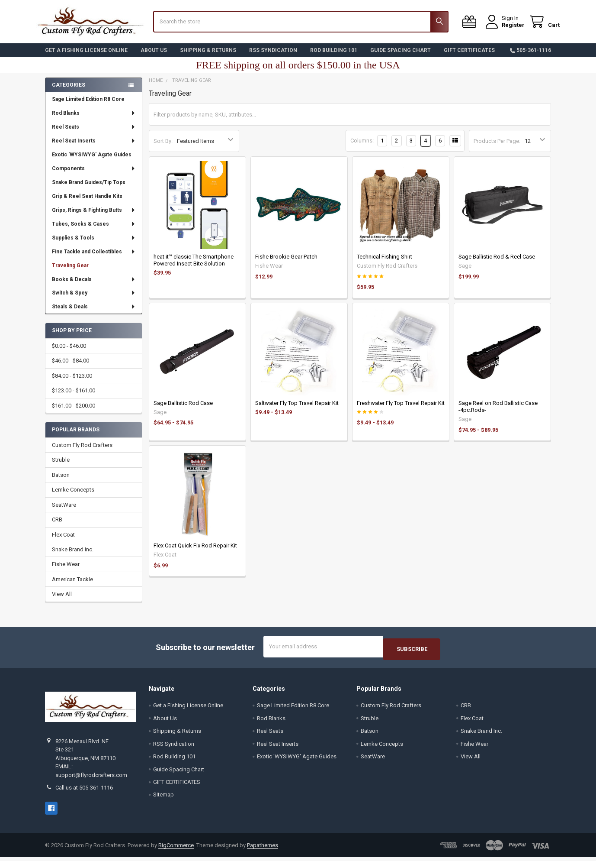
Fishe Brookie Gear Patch (286, 263)
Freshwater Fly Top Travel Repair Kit (401, 409)
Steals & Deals (94, 313)
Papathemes (262, 849)
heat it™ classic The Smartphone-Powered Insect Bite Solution (194, 266)
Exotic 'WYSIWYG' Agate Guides (91, 161)
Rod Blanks (94, 120)
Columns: (362, 147)
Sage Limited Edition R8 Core (88, 106)
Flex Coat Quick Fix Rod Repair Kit (195, 552)
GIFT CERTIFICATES (469, 57)
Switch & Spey (94, 299)
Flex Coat (63, 540)
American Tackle (72, 586)
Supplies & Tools (94, 244)
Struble (61, 466)
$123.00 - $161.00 (73, 397)
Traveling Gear (70, 272)
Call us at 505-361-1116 (84, 791)
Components (94, 175)
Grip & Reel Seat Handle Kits (87, 203)
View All (62, 600)
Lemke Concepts (73, 496)
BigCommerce (176, 849)
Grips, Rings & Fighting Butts (94, 217)
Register (504, 29)
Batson (61, 481)
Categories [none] (68, 91)
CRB (57, 526)
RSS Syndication (273, 57)
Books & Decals (94, 285)
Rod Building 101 (333, 57)
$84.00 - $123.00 (72, 382)
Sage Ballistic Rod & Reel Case (496, 263)
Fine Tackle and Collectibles (94, 258)
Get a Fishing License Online (86, 57)
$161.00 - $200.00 (73, 412)
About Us (154, 57)
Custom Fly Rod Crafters (82, 451)
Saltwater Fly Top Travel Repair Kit (297, 409)
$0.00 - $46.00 (69, 352)
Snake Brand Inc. (72, 556)
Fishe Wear (66, 570)
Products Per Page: (497, 147)
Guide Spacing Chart (400, 57)
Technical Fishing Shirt (384, 263)
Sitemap (163, 799)
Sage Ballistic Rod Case (183, 409)
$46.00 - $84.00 (70, 367)
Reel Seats (94, 133)
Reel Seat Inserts (94, 147)
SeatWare (64, 511)
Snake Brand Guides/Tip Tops (88, 189)
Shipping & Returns (208, 57)
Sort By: (163, 147)
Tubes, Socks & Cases (94, 230)
